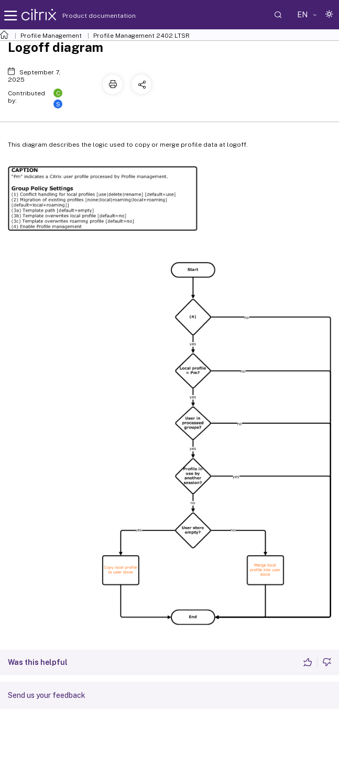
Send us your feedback (46, 695)
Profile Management (51, 35)
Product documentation (86, 15)
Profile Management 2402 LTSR (141, 35)
